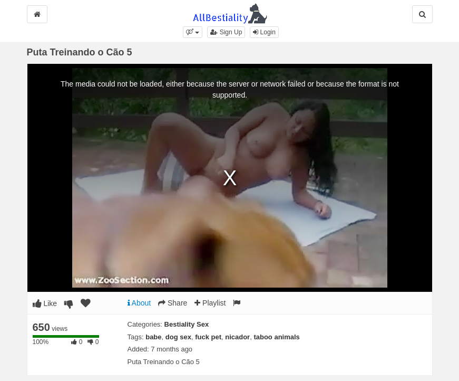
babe (153, 337)
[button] (192, 32)
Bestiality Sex (186, 324)
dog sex (178, 337)
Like (45, 303)
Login (264, 32)
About (139, 303)
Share (172, 303)
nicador (237, 337)
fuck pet (208, 337)
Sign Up (226, 32)
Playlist (210, 303)
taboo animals (276, 337)
